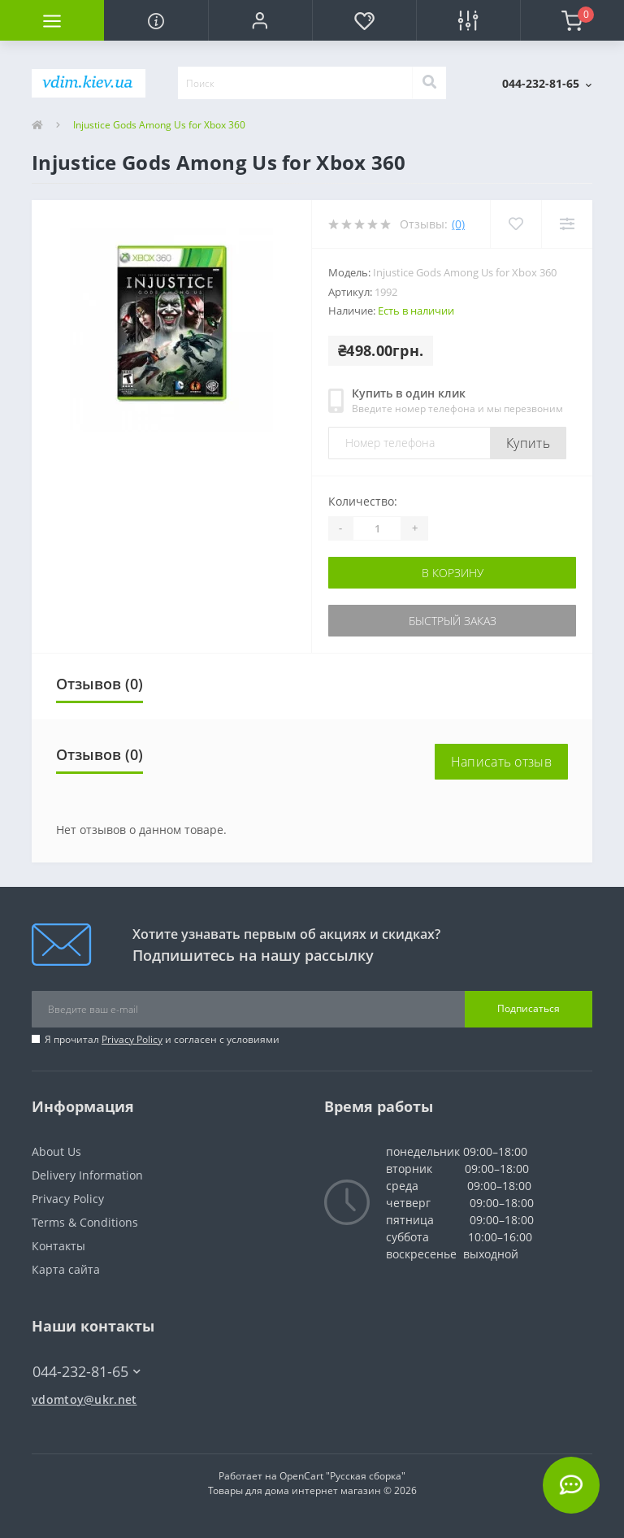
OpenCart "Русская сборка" (342, 1476)
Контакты (58, 1245)
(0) (458, 224)
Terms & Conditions (85, 1222)
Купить (528, 443)
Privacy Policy (132, 1039)
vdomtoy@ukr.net (84, 1399)
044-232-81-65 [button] (86, 1371)
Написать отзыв (501, 762)
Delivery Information (87, 1175)
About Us (56, 1151)
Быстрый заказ (452, 620)
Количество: (362, 501)
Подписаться (528, 1008)
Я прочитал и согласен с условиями (162, 1039)
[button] (260, 20)
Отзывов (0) (99, 683)
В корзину (452, 572)
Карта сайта (66, 1269)
